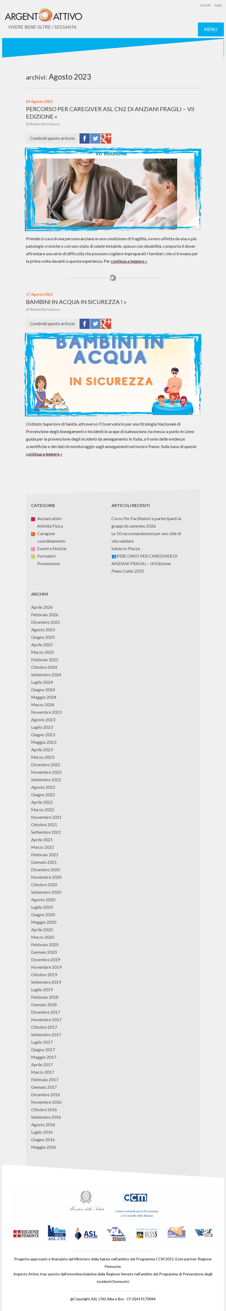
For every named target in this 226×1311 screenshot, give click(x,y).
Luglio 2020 (42, 907)
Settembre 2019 (46, 982)
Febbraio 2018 (44, 997)
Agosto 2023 (43, 719)
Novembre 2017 (46, 1019)
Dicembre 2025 (45, 622)
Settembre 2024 (46, 674)
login (218, 5)
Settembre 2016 (46, 1117)
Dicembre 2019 (45, 959)
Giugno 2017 (43, 1049)
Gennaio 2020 (44, 952)
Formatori (43, 555)
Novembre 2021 (46, 817)
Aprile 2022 (42, 802)
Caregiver (43, 533)
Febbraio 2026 (44, 614)
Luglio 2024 (42, 682)
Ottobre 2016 (44, 1109)
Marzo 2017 (42, 1072)
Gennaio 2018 (44, 1004)
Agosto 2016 (43, 1124)
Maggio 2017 (43, 1057)
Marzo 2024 (42, 704)
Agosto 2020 (43, 899)
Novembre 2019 (46, 967)
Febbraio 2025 (44, 659)
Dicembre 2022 (45, 764)
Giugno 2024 (43, 689)
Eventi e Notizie (48, 548)
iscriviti (205, 5)
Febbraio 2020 (44, 944)
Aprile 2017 (42, 1064)
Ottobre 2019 (44, 974)
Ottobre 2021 (44, 824)
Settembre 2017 (46, 1034)
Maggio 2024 (43, 697)
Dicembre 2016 (45, 1094)
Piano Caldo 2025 (127, 570)
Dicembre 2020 (45, 869)
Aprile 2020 (42, 929)
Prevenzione (45, 563)
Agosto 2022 (43, 787)
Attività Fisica (47, 525)
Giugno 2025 (43, 637)
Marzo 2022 (42, 809)
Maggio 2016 (43, 1147)
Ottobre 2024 (44, 667)
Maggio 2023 (43, 742)
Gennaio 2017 (44, 1087)
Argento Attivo (43, 19)
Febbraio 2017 (44, 1079)
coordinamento (48, 540)
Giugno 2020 (43, 914)
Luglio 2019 (42, 989)
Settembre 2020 (46, 892)
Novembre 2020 (46, 877)
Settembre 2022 (46, 779)
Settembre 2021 (46, 832)
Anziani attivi (46, 518)
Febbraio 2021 (44, 854)
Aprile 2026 (42, 607)
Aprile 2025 (42, 644)
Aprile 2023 (42, 749)
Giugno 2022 (43, 794)
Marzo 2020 (42, 937)
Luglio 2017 (42, 1042)
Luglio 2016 (42, 1132)
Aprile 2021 (42, 839)
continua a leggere (127, 261)
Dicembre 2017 (45, 1012)
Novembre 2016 (46, 1102)
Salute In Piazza (125, 548)
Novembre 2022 (46, 772)
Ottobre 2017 (44, 1027)
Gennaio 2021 (44, 862)
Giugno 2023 (43, 734)
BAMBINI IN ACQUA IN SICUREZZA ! (74, 301)
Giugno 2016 (43, 1139)
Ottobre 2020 (44, 884)
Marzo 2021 (42, 847)
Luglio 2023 (42, 727)
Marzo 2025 (42, 652)
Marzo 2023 (42, 757)
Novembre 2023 (46, 712)
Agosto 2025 (43, 629)
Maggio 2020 (43, 922)
